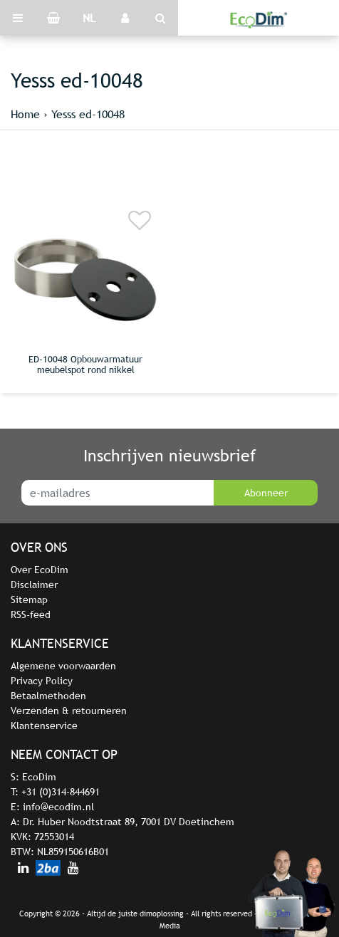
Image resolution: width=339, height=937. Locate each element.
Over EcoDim (39, 569)
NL (89, 18)
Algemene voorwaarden (63, 665)
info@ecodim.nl (58, 806)
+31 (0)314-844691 (60, 791)
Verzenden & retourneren (69, 710)
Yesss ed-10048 (88, 114)
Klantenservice (44, 725)
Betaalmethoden (48, 695)
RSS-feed (31, 614)
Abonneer (266, 492)
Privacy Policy (42, 680)
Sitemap (29, 599)
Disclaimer (34, 584)
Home (25, 114)
